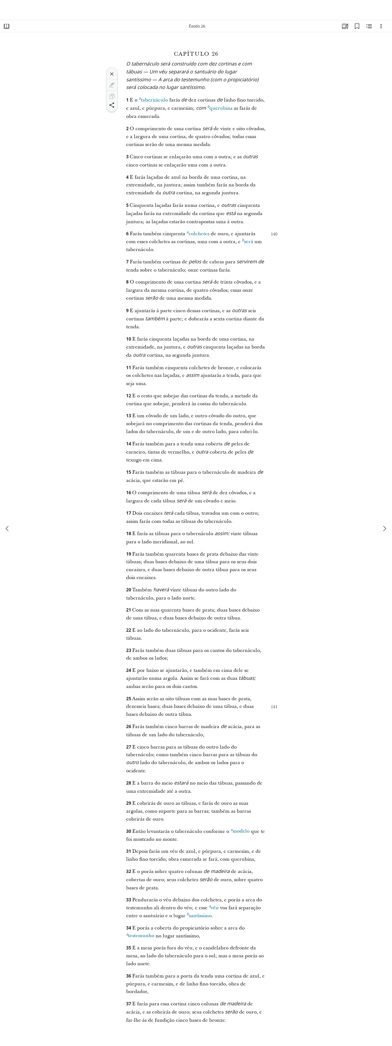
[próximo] (384, 528)
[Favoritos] (357, 26)
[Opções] (381, 26)
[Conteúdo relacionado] (369, 26)
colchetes (197, 233)
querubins (219, 107)
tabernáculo (153, 99)
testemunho (140, 935)
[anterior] (7, 528)
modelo (239, 830)
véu (214, 907)
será (247, 241)
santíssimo (199, 915)
